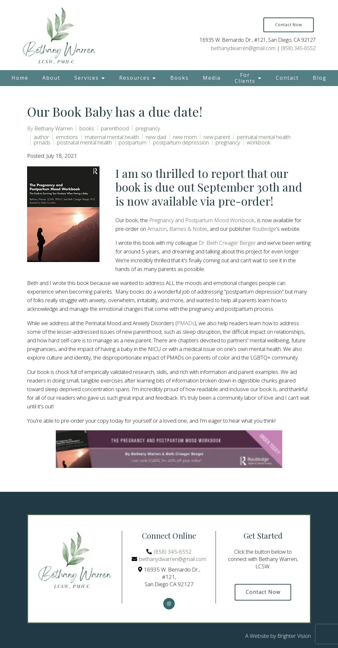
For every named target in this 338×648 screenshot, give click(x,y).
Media (212, 77)
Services (86, 77)
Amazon (157, 228)
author (41, 137)
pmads (42, 142)
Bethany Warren (53, 128)
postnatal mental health (84, 142)
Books (179, 77)
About (51, 77)
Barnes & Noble (188, 228)
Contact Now (288, 24)
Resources (134, 77)
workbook (258, 142)
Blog (320, 77)
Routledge (264, 228)
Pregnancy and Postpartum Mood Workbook (201, 220)
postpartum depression (181, 142)
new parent (216, 137)
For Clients (245, 77)
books (86, 128)
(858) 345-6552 (298, 48)
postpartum (132, 142)
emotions (67, 137)
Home (19, 77)
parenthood (115, 128)
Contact (287, 77)
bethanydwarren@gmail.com (243, 48)
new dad (156, 137)
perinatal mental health (263, 137)
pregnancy (148, 128)
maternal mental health (112, 137)
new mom (185, 137)
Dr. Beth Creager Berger (227, 242)
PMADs (186, 323)
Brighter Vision (294, 635)
